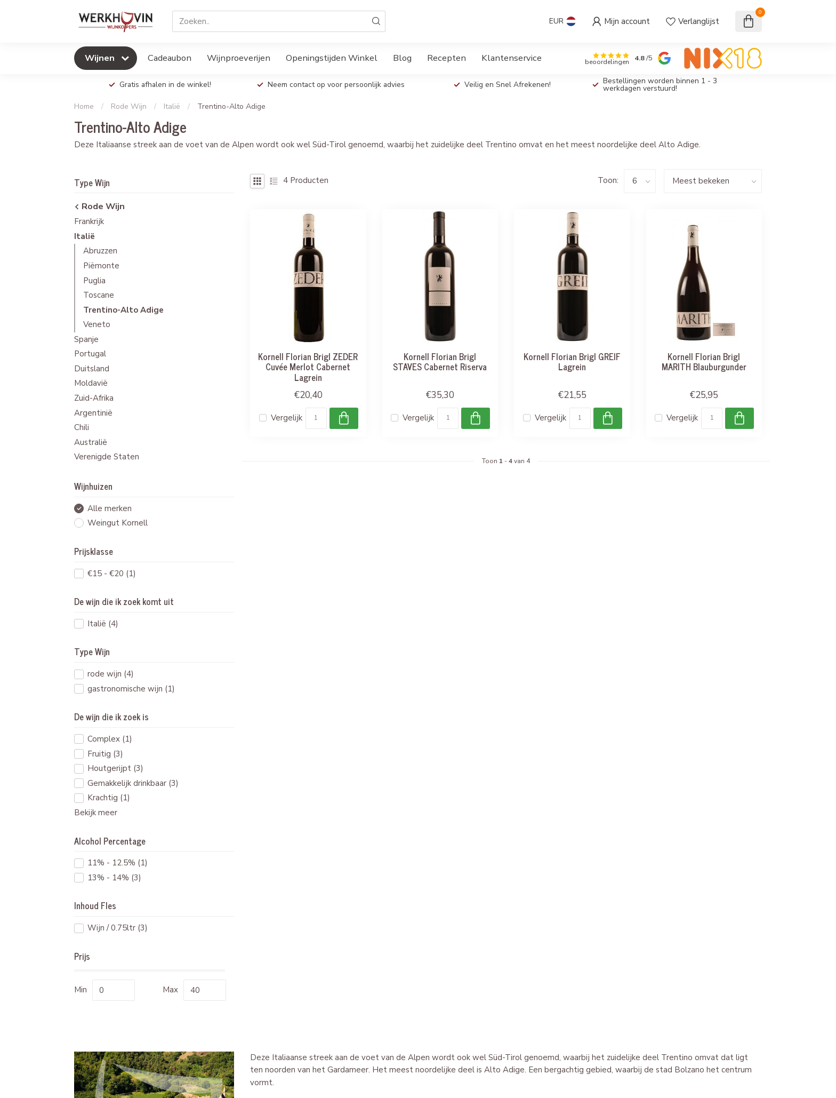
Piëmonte (101, 265)
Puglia (94, 280)
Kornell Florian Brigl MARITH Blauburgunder (704, 361)
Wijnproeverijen (238, 58)
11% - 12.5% (117, 863)
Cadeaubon (169, 58)
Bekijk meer (95, 812)
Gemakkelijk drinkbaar (133, 783)
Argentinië (93, 413)
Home (84, 106)
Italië (172, 106)
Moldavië (91, 383)
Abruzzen (100, 250)
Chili (81, 427)
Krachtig (108, 797)
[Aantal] (316, 418)
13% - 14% (114, 877)
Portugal (90, 353)
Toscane (98, 295)
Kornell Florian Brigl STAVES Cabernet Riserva (440, 361)
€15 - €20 (111, 573)
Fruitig (105, 754)
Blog (402, 58)
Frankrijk (89, 221)
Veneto (96, 324)
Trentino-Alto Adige (231, 106)
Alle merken (109, 508)
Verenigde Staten (106, 456)
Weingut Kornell (117, 523)
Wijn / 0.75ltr (117, 928)
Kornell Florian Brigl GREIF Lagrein (572, 361)
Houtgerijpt (115, 768)
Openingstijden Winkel (331, 58)
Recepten (446, 58)
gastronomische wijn (131, 689)
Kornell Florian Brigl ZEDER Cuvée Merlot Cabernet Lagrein (308, 367)
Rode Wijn (129, 106)
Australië (90, 442)
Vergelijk (286, 418)
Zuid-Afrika (94, 398)
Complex (109, 739)
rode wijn (110, 674)
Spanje (86, 339)
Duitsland (91, 368)
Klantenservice (511, 58)
